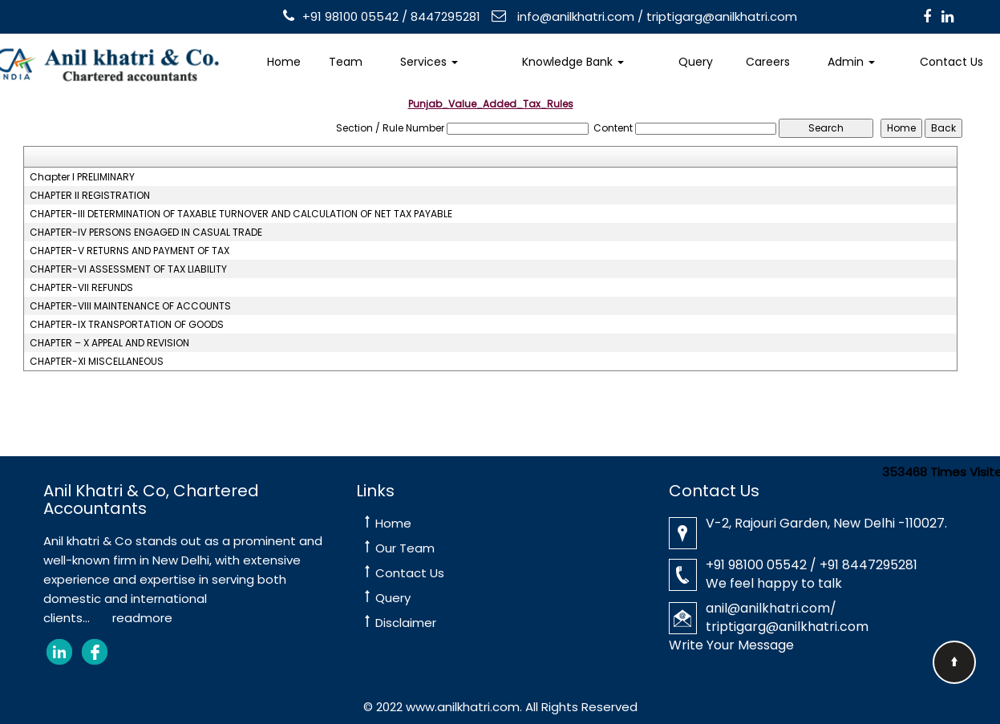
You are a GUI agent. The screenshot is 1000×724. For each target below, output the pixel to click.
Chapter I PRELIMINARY (82, 177)
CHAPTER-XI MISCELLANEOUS (97, 361)
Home (284, 62)
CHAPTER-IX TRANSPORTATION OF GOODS (127, 324)
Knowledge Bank (573, 62)
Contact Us (409, 572)
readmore (142, 617)
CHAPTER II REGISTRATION (90, 195)
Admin (851, 62)
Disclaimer (405, 622)
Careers (768, 62)
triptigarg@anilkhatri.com (721, 16)
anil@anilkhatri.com (768, 608)
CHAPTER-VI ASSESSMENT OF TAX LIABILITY (128, 269)
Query (695, 62)
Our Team (405, 548)
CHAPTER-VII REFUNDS (81, 287)
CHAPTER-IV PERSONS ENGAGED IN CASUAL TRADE (146, 232)
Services (429, 62)
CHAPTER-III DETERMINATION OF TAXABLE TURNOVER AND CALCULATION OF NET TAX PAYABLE (241, 214)
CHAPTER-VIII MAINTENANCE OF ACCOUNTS (130, 306)
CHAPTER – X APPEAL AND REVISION (109, 343)
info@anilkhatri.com (574, 16)
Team (345, 62)
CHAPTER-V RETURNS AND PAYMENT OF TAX (129, 251)
